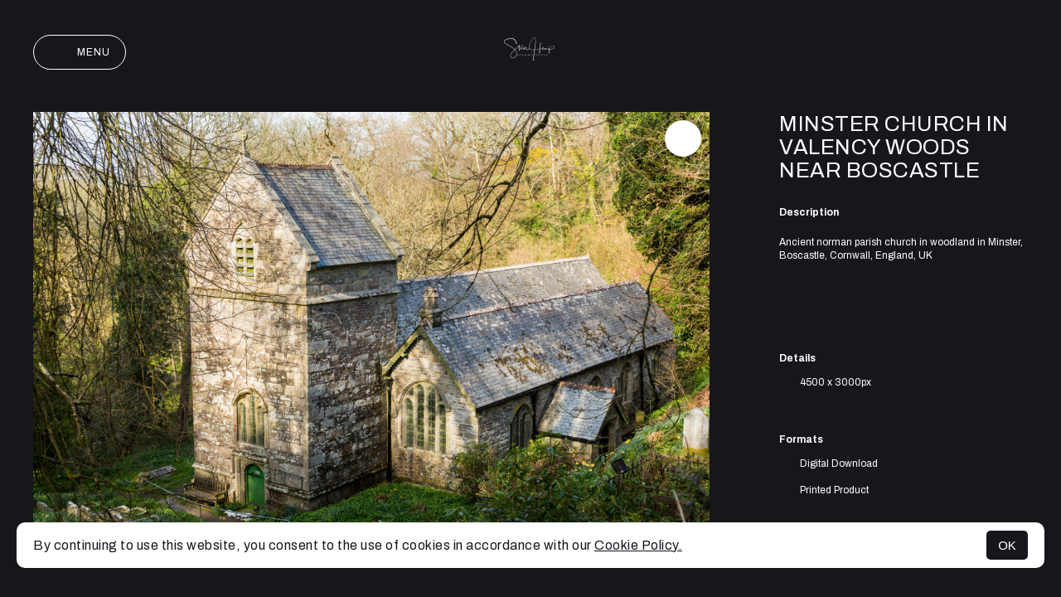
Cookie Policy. (638, 545)
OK (1007, 545)
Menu (79, 52)
